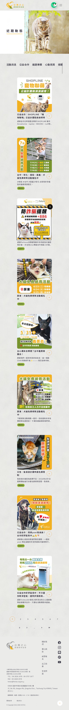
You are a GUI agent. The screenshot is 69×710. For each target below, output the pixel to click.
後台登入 (19, 701)
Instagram (59, 647)
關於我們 (44, 643)
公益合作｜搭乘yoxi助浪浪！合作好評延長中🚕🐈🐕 (31, 534)
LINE (59, 652)
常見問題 (44, 672)
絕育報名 (44, 657)
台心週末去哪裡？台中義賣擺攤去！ (31, 352)
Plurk (59, 657)
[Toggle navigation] (60, 5)
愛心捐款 (44, 650)
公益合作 (24, 64)
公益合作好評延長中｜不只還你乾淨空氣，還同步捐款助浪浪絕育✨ (31, 595)
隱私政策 (9, 701)
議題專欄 (37, 64)
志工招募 (44, 665)
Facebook (59, 642)
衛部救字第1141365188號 (20, 672)
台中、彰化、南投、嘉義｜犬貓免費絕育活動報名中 (31, 176)
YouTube (59, 662)
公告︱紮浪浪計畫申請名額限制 (31, 473)
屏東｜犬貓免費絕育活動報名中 (31, 297)
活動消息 (11, 64)
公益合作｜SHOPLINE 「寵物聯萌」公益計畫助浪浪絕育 (31, 116)
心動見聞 (50, 64)
